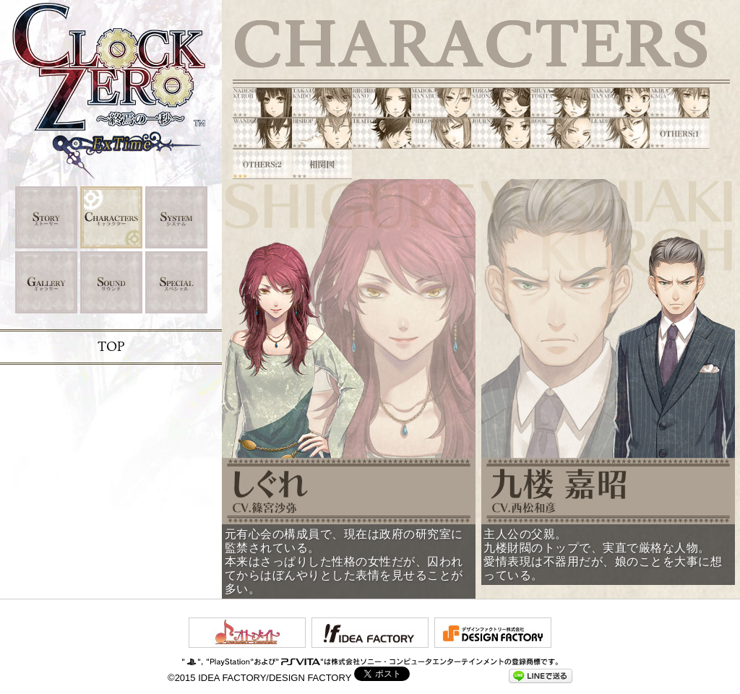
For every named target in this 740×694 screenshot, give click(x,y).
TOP (111, 347)
